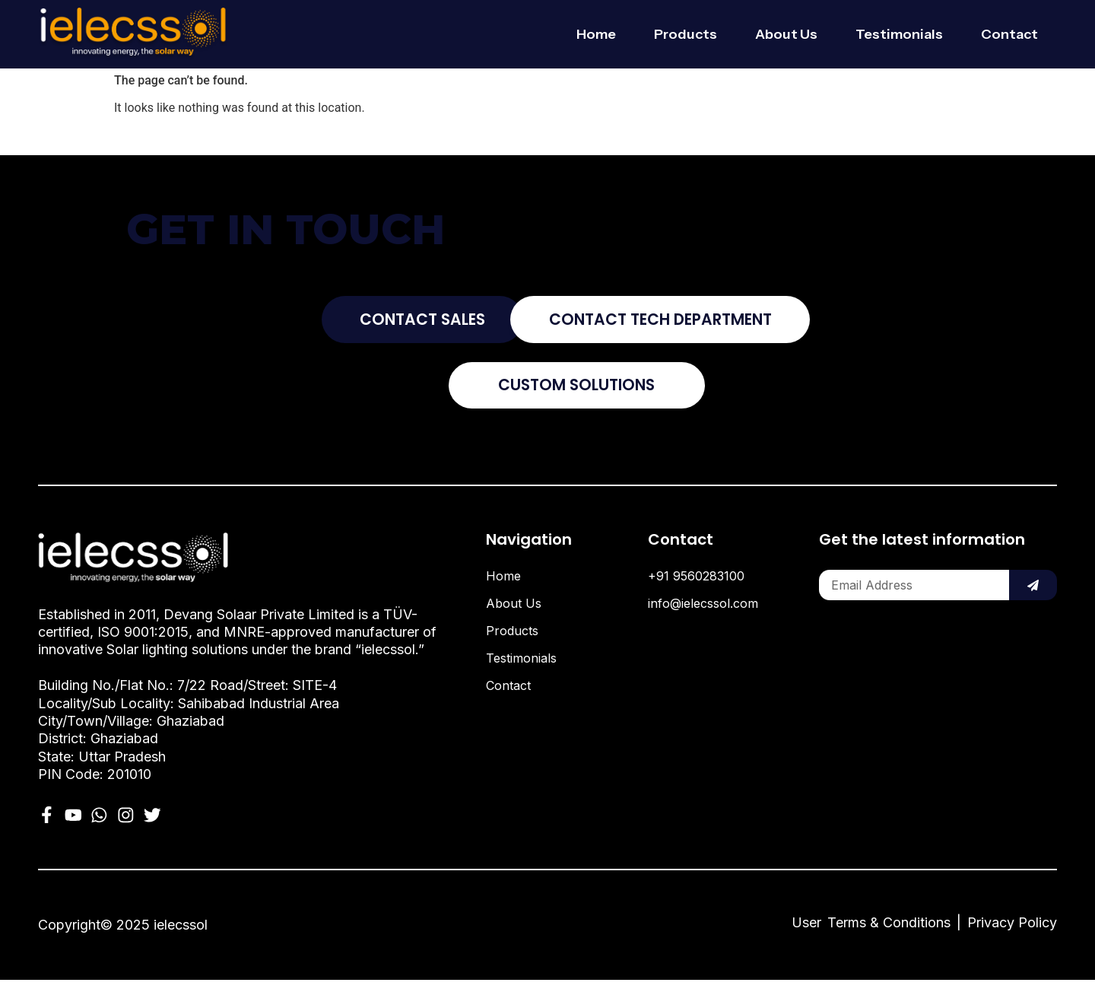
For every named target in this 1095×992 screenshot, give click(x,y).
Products (685, 34)
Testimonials (899, 34)
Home (596, 34)
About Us (786, 34)
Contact (1009, 34)
